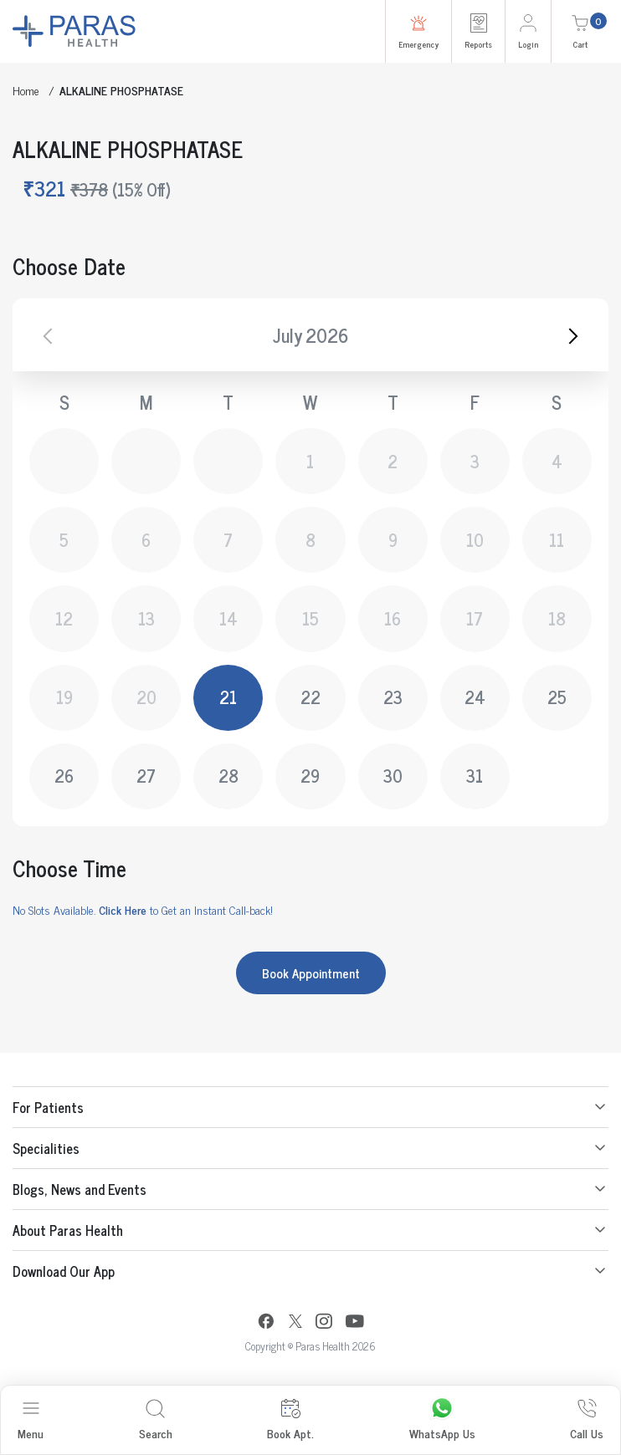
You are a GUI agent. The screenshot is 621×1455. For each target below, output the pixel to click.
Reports (478, 32)
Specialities (46, 1148)
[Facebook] (266, 1323)
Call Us (586, 1420)
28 (228, 775)
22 (310, 697)
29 (310, 775)
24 (474, 697)
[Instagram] (324, 1323)
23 (393, 697)
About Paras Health (68, 1230)
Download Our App (64, 1271)
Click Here (122, 909)
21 (228, 697)
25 (557, 697)
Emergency (418, 32)
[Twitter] (295, 1323)
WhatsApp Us (442, 1420)
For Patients (48, 1107)
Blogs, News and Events (79, 1189)
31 (474, 775)
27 (146, 775)
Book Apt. (290, 1420)
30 (393, 775)
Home (26, 90)
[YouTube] (355, 1323)
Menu (31, 1420)
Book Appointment (311, 972)
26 (64, 775)
